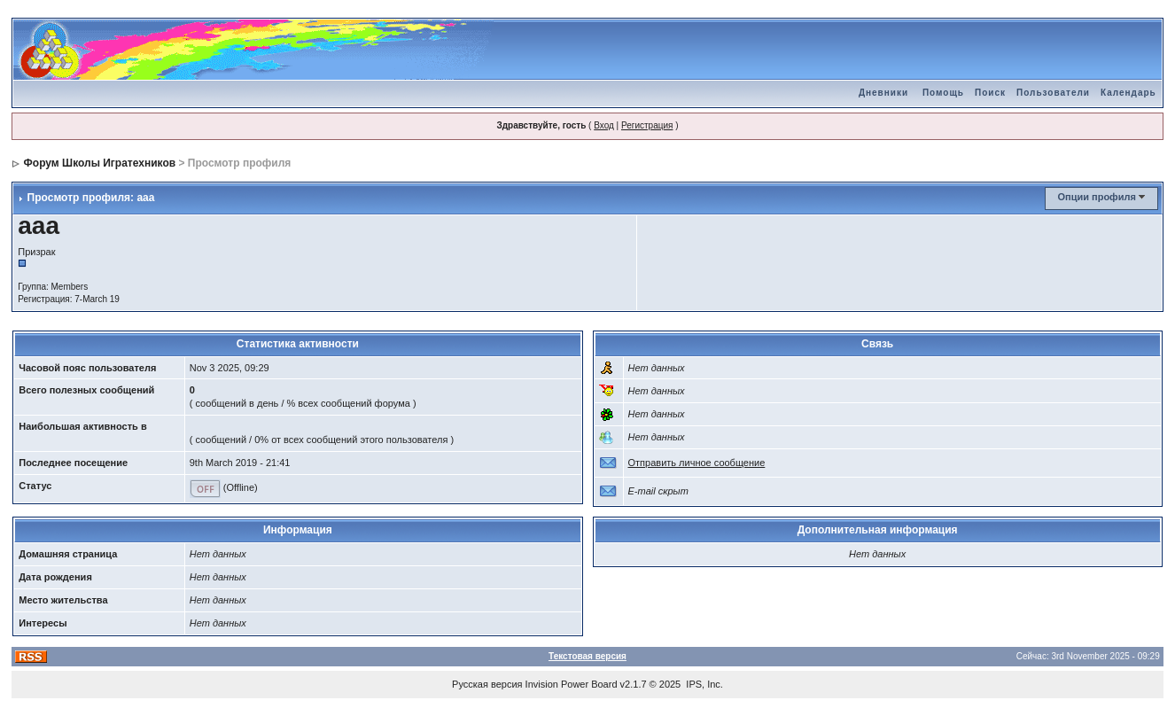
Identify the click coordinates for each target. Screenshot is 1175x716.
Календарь (1128, 92)
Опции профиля (1096, 196)
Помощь (943, 92)
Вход (604, 125)
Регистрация (647, 125)
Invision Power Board (571, 684)
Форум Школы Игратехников (100, 163)
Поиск (990, 92)
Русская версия (487, 684)
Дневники (883, 92)
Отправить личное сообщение (697, 462)
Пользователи (1053, 92)
